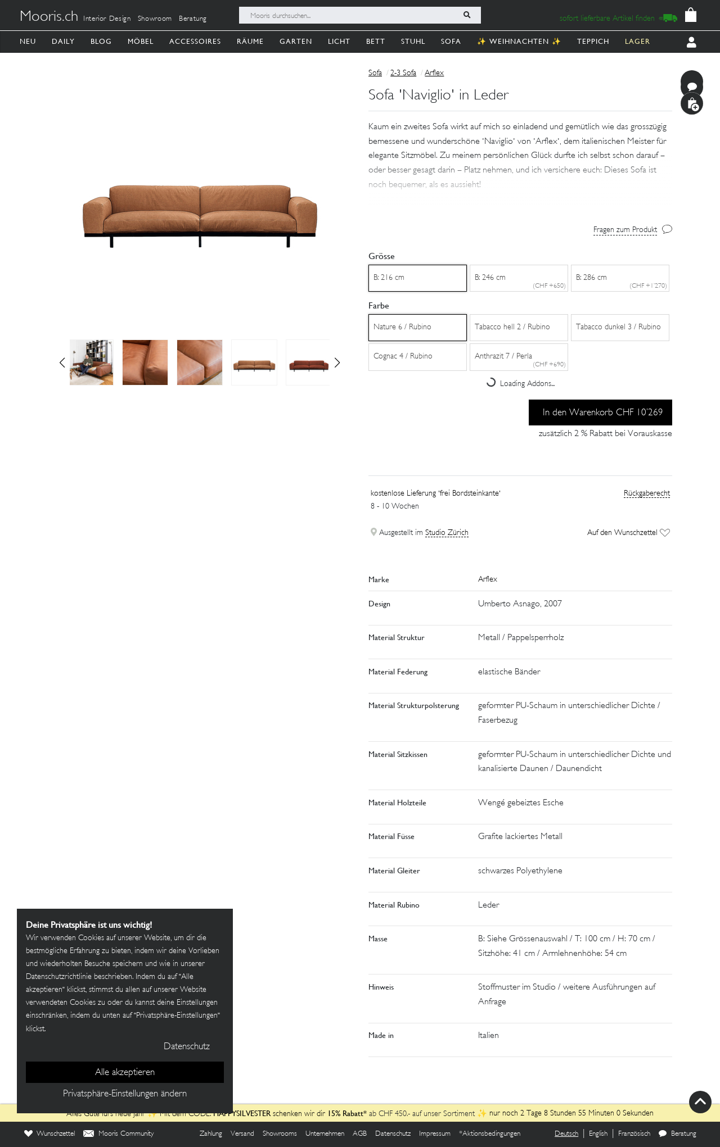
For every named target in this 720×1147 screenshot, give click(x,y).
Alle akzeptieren (125, 1072)
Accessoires (195, 41)
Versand (242, 1134)
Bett (375, 41)
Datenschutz (393, 1134)
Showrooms (280, 1134)
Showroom (155, 19)
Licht (339, 41)
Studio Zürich (447, 533)
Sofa (451, 41)
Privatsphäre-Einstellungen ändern (125, 1094)
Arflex (434, 73)
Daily (63, 41)
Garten (296, 41)
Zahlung (211, 1134)
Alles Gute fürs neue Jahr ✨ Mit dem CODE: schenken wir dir (196, 1114)
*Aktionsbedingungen (489, 1134)
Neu (28, 41)
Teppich (593, 41)
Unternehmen (324, 1134)
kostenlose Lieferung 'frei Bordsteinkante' (436, 493)
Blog (101, 41)
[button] (337, 362)
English (598, 1134)
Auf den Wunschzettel (628, 533)
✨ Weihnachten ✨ (519, 41)
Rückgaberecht (647, 493)
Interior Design (107, 19)
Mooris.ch (49, 17)
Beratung (193, 19)
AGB (360, 1134)
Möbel (141, 41)
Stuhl (413, 41)
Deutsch (566, 1134)
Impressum (435, 1134)
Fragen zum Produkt (625, 230)
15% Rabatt (345, 1113)
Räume (250, 41)
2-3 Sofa (403, 73)
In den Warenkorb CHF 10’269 (603, 413)
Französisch (634, 1134)
